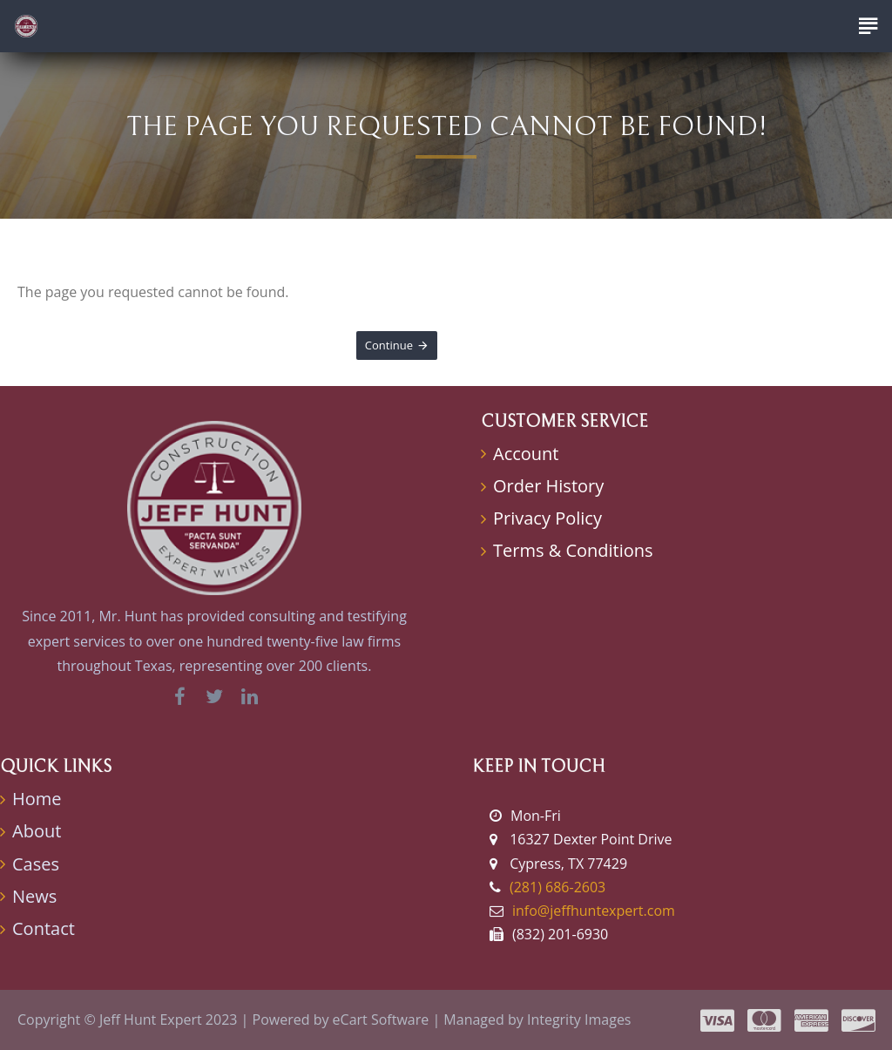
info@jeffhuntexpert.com (593, 910)
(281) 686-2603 (557, 887)
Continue (389, 345)
